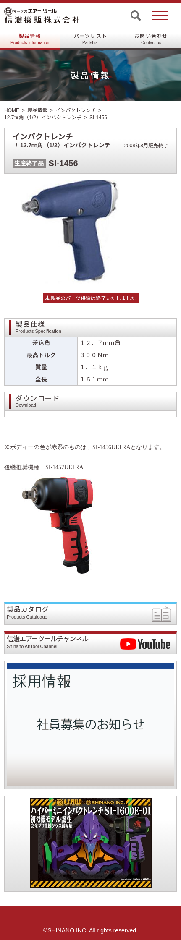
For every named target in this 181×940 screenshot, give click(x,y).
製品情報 (29, 39)
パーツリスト (90, 39)
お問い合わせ (151, 39)
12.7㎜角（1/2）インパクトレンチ (42, 117)
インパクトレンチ (75, 110)
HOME (11, 110)
